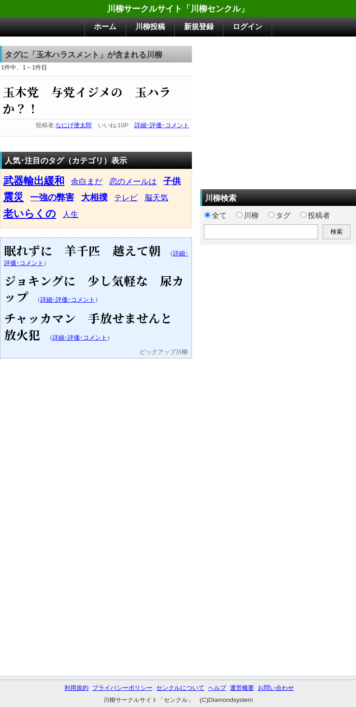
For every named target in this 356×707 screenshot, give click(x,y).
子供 (172, 181)
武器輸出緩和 (33, 180)
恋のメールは (133, 181)
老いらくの (29, 213)
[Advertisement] (278, 110)
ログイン (247, 27)
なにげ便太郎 (74, 125)
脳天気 (156, 197)
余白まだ (86, 181)
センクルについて (180, 687)
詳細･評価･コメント (161, 125)
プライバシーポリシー (122, 687)
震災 (13, 197)
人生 (70, 214)
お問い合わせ (276, 687)
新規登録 (199, 27)
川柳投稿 (150, 27)
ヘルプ (217, 687)
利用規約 (76, 687)
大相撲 (94, 197)
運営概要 (242, 687)
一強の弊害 (52, 197)
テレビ (126, 197)
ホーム (105, 27)
